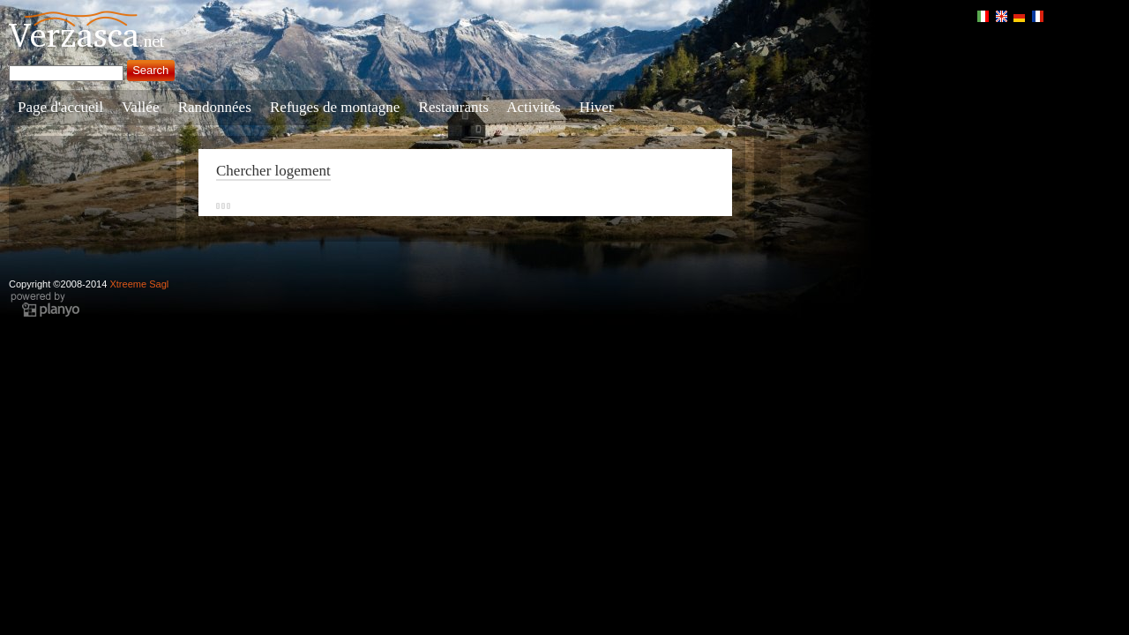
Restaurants (454, 107)
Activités (533, 107)
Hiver (596, 107)
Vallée (140, 107)
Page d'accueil (60, 107)
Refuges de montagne (335, 107)
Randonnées (214, 107)
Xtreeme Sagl (138, 284)
